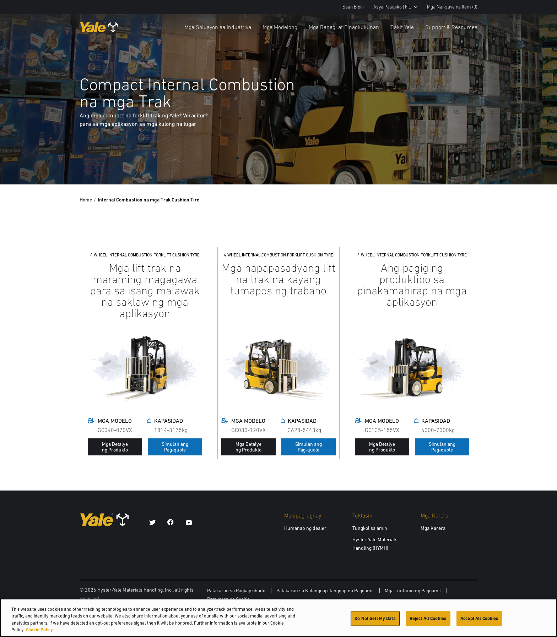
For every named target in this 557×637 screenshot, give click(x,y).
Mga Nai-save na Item (452, 7)
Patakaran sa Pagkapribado (236, 590)
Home (86, 200)
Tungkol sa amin (369, 528)
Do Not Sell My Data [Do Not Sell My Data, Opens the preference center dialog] (375, 621)
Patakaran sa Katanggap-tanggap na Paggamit (325, 590)
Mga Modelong (280, 27)
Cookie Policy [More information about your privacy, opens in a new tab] (39, 633)
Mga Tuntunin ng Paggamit (413, 590)
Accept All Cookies (479, 621)
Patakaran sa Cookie (228, 599)
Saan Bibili (353, 7)
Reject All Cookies (428, 621)
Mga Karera (433, 528)
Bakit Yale (402, 27)
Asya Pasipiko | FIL (395, 7)
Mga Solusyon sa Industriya (217, 27)
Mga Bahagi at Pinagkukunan (344, 27)
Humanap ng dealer (305, 528)
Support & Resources (451, 27)
